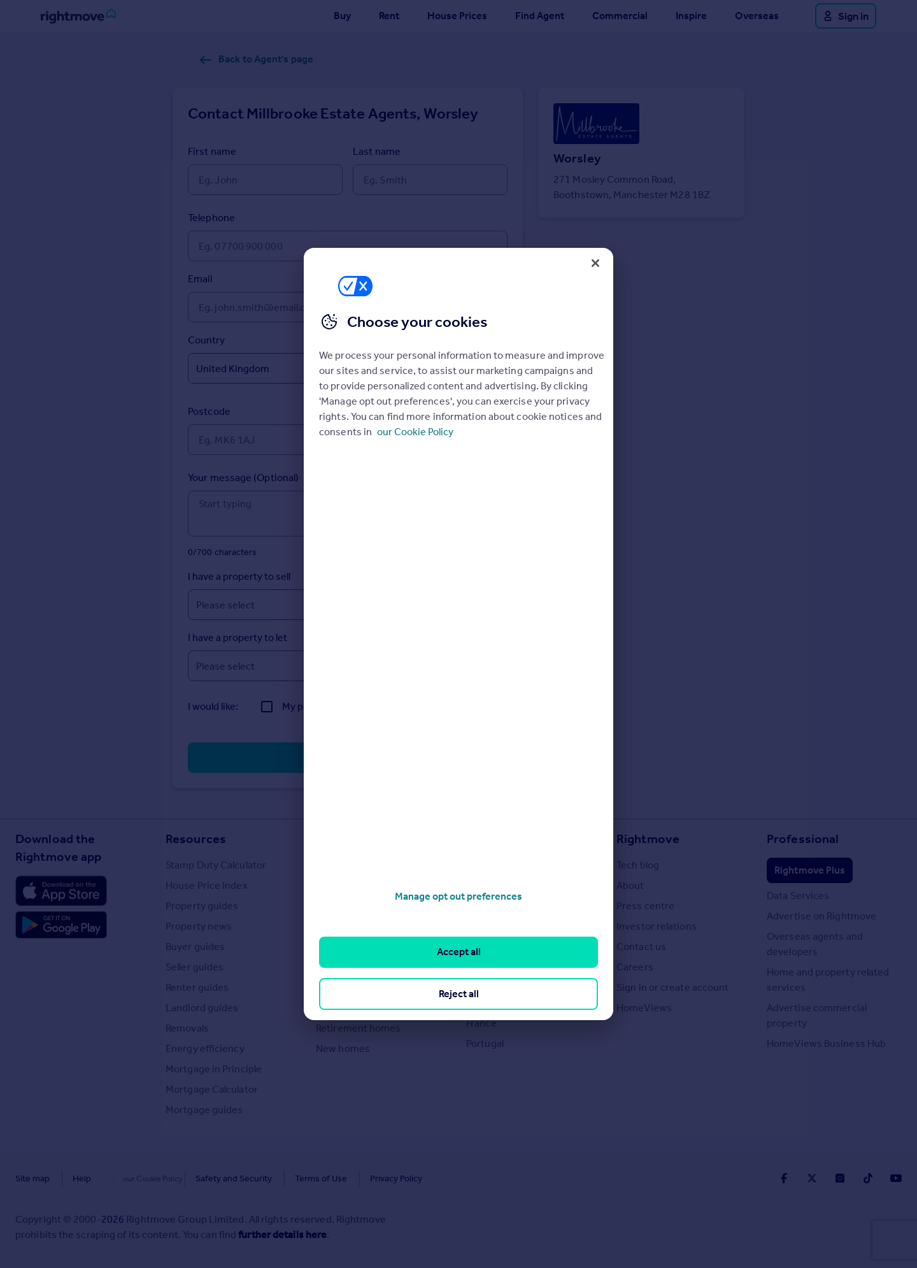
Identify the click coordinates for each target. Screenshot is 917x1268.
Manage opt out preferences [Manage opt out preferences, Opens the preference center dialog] (458, 896)
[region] (458, 634)
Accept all (459, 952)
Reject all (459, 994)
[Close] (595, 263)
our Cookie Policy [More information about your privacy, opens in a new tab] (415, 432)
